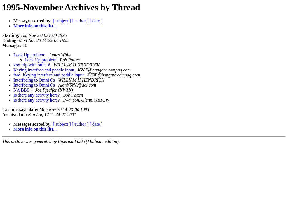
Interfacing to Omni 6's (34, 80)
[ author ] (80, 20)
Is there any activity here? (37, 95)
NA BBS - (23, 90)
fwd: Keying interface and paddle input (49, 75)
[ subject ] (62, 20)
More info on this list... (35, 25)
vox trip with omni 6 (32, 65)
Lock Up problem (29, 54)
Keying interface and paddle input (44, 70)
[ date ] (96, 20)
